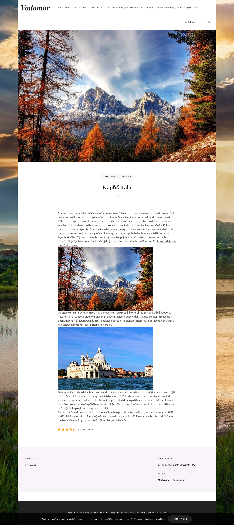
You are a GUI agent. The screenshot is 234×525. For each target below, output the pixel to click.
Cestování (31, 465)
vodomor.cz (111, 176)
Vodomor (35, 7)
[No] (230, 519)
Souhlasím (180, 519)
